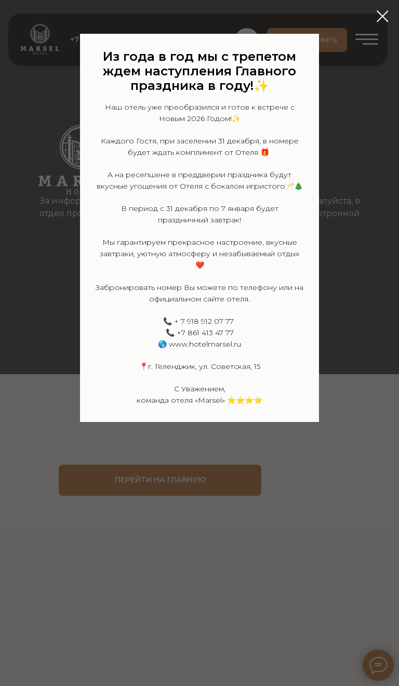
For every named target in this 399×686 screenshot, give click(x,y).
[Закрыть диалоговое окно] (382, 16)
